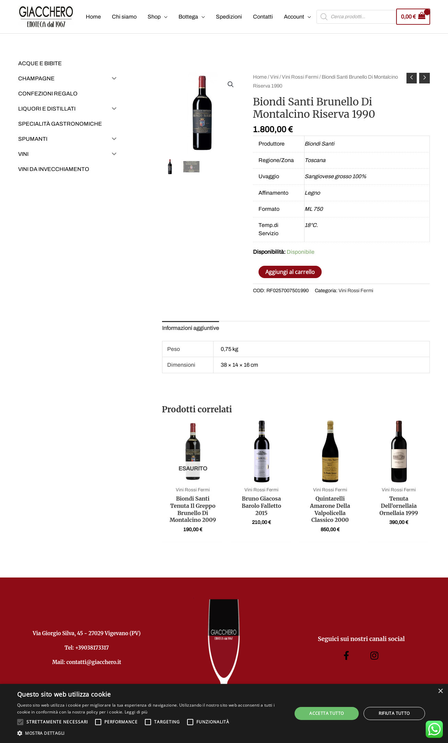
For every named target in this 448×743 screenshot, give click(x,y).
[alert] (224, 713)
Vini (274, 77)
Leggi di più (136, 712)
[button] (231, 84)
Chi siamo (124, 17)
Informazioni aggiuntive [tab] (190, 328)
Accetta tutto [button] (326, 713)
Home (93, 17)
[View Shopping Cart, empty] (413, 17)
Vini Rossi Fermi (300, 77)
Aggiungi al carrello (290, 272)
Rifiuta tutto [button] (394, 713)
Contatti (263, 17)
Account (294, 17)
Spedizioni (229, 17)
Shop (154, 17)
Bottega (188, 17)
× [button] (440, 691)
